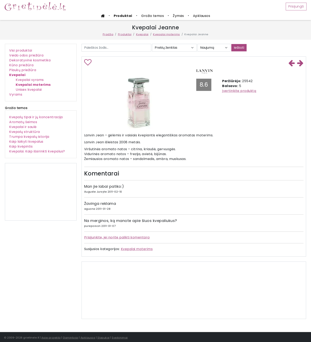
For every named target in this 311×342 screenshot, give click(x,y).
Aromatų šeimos (23, 122)
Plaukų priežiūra (22, 70)
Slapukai (103, 338)
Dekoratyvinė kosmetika (30, 60)
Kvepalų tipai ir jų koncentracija (36, 117)
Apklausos (201, 15)
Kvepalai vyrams (30, 79)
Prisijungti (296, 6)
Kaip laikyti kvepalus (26, 141)
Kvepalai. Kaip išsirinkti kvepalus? (37, 151)
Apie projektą (51, 338)
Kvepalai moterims (166, 34)
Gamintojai (70, 338)
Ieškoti (239, 47)
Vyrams (15, 94)
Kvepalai (142, 34)
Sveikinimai (120, 338)
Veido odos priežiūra (26, 55)
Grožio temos (152, 15)
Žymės (178, 15)
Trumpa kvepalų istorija (29, 136)
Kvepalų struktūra (24, 131)
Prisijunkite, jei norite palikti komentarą (117, 237)
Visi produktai (20, 50)
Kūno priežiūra (21, 65)
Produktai (123, 15)
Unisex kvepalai (29, 89)
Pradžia (108, 34)
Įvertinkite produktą (239, 90)
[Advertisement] (40, 191)
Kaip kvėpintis (21, 146)
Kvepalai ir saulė (23, 127)
